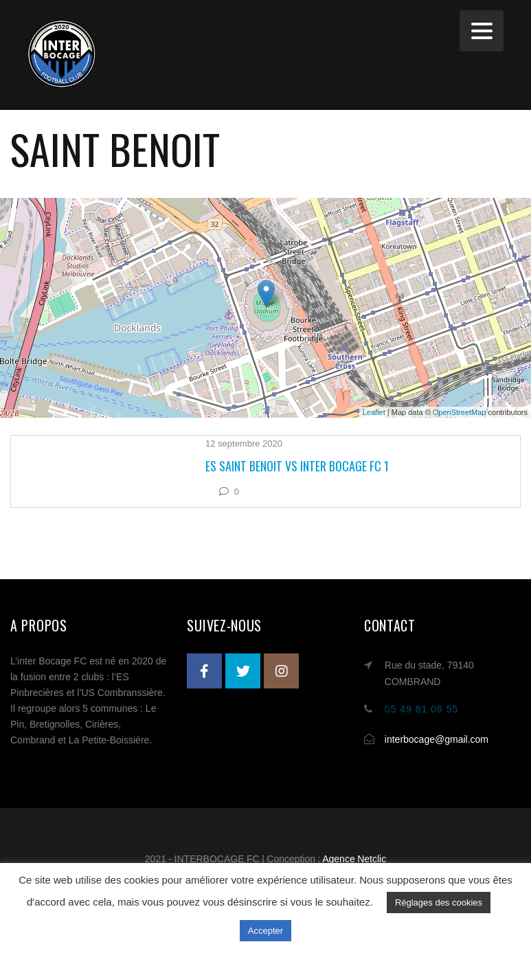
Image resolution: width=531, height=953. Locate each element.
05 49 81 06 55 (421, 709)
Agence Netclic (354, 858)
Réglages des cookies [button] (438, 902)
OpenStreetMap (459, 412)
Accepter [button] (265, 931)
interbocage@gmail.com (436, 739)
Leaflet (374, 412)
